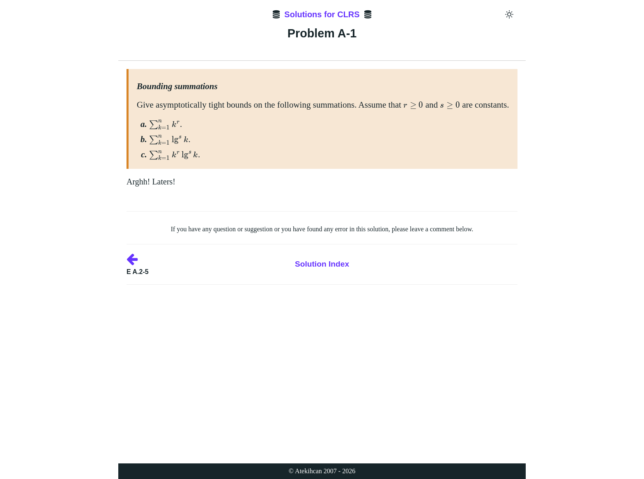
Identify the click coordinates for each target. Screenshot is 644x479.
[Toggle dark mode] (509, 14)
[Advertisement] (322, 342)
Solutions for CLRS (321, 14)
